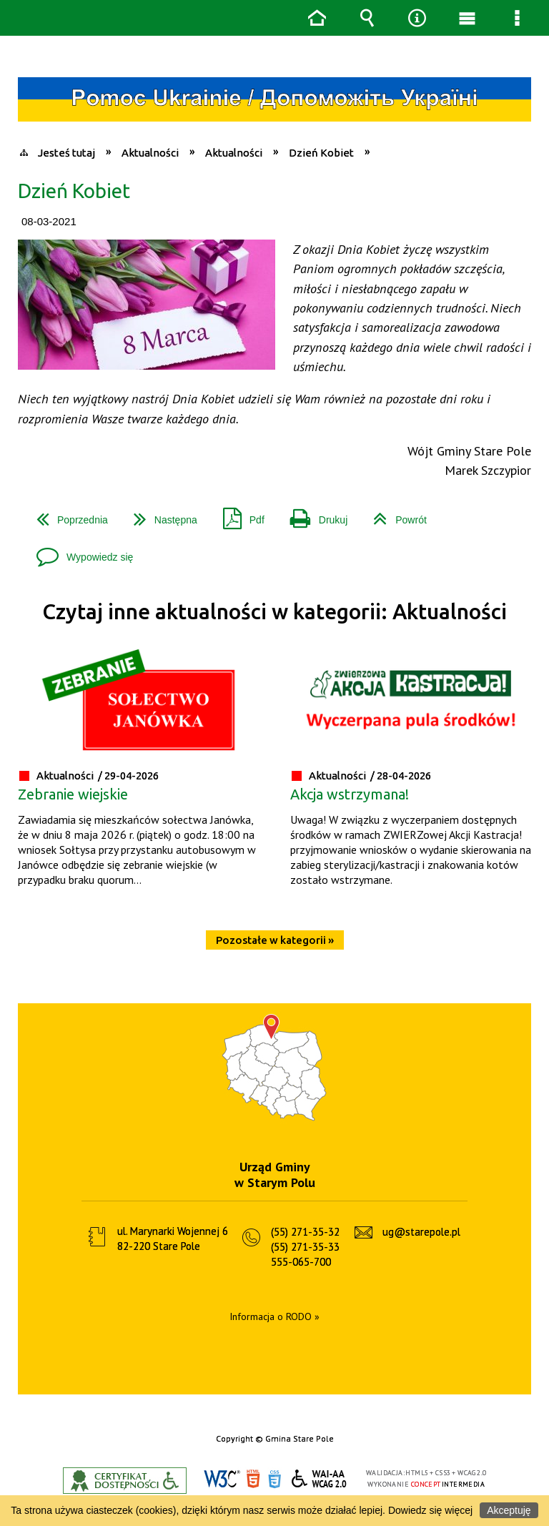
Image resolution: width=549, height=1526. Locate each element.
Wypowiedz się (79, 551)
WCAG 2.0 (319, 1478)
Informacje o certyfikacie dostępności (125, 1480)
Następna (159, 514)
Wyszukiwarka (366, 18)
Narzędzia (416, 18)
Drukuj (313, 514)
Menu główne (467, 18)
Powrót (394, 514)
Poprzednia (66, 514)
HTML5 (253, 1479)
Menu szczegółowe (517, 18)
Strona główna (316, 18)
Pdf (238, 514)
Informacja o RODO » (274, 1316)
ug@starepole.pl (421, 1232)
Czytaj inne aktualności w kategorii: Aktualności (274, 612)
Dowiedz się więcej (430, 1510)
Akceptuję (508, 1510)
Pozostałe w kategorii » (275, 940)
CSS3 (274, 1479)
